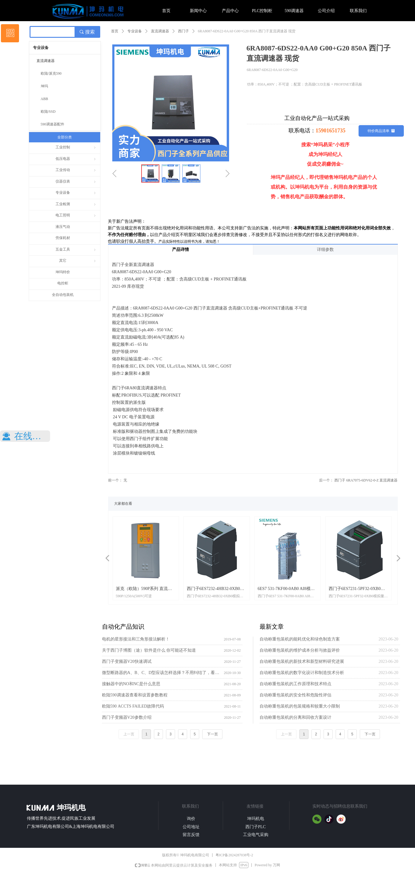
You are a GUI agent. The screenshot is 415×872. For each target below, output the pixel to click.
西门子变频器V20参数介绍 (127, 717)
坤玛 (44, 86)
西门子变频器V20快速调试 (127, 661)
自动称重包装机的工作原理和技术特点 (295, 684)
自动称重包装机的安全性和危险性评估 (295, 695)
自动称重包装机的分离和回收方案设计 (295, 717)
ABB (44, 99)
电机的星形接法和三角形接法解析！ (136, 639)
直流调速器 (160, 31)
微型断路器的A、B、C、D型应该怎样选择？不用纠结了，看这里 (161, 672)
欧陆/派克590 (51, 73)
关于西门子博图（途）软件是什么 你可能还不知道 (149, 650)
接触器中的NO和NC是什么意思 (131, 684)
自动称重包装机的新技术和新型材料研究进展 (302, 661)
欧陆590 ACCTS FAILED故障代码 (133, 706)
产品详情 (180, 249)
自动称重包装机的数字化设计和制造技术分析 (302, 672)
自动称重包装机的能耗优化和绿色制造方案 (300, 639)
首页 (114, 31)
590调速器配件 (52, 124)
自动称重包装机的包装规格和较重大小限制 (300, 706)
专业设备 (134, 31)
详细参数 (325, 249)
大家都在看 (123, 503)
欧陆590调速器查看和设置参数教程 (135, 695)
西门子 (183, 31)
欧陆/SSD (48, 111)
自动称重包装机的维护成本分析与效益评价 (300, 650)
